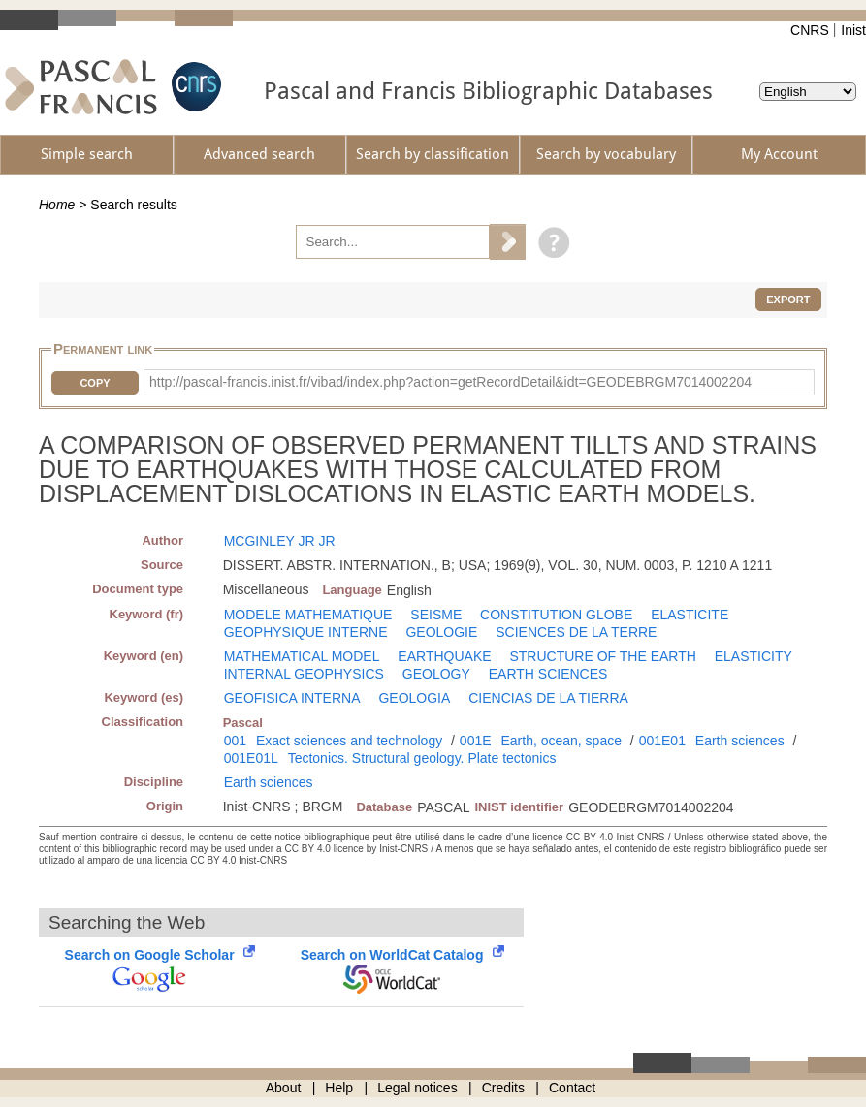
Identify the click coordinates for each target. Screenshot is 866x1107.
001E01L (251, 758)
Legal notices (417, 1087)
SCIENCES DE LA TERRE (576, 632)
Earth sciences (740, 740)
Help (339, 1087)
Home (57, 204)
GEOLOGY (436, 673)
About (284, 1087)
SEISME (436, 614)
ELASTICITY (753, 656)
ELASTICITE (689, 614)
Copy (95, 383)
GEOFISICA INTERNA (292, 698)
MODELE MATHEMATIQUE (308, 614)
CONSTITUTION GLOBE (556, 614)
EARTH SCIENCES (548, 673)
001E (476, 740)
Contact (572, 1087)
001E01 (662, 740)
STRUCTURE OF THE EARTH (602, 656)
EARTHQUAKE (444, 656)
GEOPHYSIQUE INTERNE (306, 632)
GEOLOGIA (414, 698)
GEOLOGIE (441, 632)
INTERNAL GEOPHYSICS (304, 673)
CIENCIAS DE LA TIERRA (548, 698)
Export (788, 299)
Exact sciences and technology (349, 740)
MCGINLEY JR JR (280, 541)
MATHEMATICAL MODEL (302, 656)
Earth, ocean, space (561, 740)
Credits (503, 1087)
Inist (853, 30)
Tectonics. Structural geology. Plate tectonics (422, 758)
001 (235, 740)
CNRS (809, 30)
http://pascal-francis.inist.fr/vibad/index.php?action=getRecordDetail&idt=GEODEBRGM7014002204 (450, 382)
